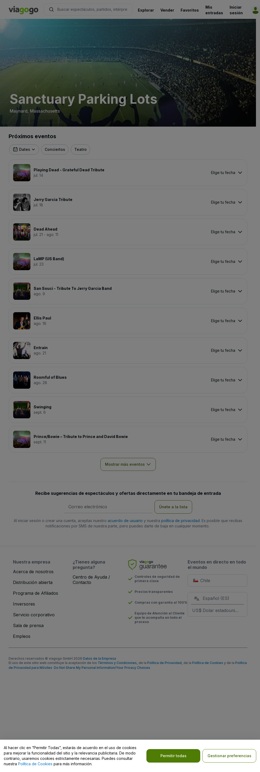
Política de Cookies (35, 763)
